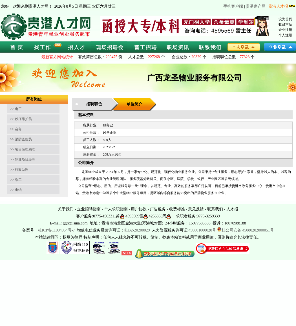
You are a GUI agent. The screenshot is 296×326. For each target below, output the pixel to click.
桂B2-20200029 (137, 230)
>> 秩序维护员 (21, 119)
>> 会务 (16, 129)
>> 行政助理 (19, 170)
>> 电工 (16, 109)
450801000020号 (202, 230)
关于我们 (66, 209)
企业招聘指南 (89, 209)
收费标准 (177, 209)
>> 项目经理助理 (22, 149)
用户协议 (139, 209)
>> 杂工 (16, 180)
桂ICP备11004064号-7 (56, 230)
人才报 (232, 209)
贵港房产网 (256, 6)
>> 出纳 (16, 190)
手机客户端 (233, 6)
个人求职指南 (116, 209)
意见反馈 (196, 209)
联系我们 (215, 209)
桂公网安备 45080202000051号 (245, 230)
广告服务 (158, 209)
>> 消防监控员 (21, 139)
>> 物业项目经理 (22, 159)
